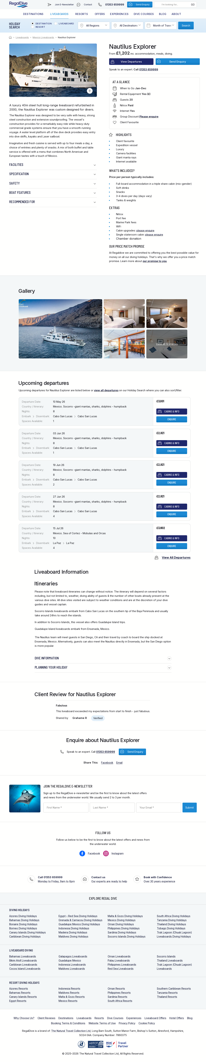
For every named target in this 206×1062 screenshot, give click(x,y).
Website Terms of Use (102, 1023)
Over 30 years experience (159, 879)
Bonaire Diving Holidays (23, 924)
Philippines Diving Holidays (124, 928)
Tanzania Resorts (167, 992)
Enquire (172, 419)
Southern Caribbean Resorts (174, 988)
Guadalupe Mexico (70, 960)
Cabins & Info (171, 411)
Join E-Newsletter (64, 4)
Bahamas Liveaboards (22, 956)
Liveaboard (66, 24)
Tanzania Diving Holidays (172, 920)
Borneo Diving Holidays (23, 928)
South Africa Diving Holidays (173, 915)
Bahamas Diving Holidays (24, 920)
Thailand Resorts (167, 996)
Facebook (94, 853)
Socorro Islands (166, 956)
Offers (100, 13)
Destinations (33, 13)
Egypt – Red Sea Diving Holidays (78, 915)
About (176, 13)
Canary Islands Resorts (23, 996)
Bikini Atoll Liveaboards (23, 960)
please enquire (145, 230)
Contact (88, 4)
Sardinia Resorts (117, 996)
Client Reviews (46, 1018)
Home (10, 37)
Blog (162, 13)
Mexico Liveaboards (43, 37)
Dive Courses (144, 13)
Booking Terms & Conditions (68, 1023)
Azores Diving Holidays (23, 915)
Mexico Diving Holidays (121, 920)
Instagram (118, 853)
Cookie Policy (147, 1023)
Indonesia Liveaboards (72, 964)
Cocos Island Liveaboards (24, 968)
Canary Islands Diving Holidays (27, 932)
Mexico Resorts (68, 1000)
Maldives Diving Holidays (73, 936)
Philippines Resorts (119, 992)
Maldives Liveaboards (72, 968)
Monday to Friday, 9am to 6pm (56, 879)
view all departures (106, 390)
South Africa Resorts (120, 1000)
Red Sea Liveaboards (121, 968)
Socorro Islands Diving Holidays (126, 936)
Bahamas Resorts (19, 992)
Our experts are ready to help (109, 879)
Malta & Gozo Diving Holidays (125, 915)
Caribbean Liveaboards (23, 964)
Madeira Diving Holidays (73, 932)
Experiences (119, 13)
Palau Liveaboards (119, 960)
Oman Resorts (116, 988)
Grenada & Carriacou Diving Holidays (80, 920)
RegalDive (18, 4)
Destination (44, 24)
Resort (40, 27)
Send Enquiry (143, 4)
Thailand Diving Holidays (171, 924)
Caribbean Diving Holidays (25, 936)
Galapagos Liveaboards (73, 956)
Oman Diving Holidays (121, 924)
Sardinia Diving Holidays (122, 932)
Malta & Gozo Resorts (72, 996)
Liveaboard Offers (155, 1018)
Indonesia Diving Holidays (74, 928)
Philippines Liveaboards (122, 964)
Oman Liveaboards (119, 956)
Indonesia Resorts (69, 988)
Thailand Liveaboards (170, 960)
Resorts (81, 13)
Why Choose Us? (24, 1018)
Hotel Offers (176, 1018)
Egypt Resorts (17, 1000)
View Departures (131, 61)
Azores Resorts (18, 988)
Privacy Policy (127, 1023)
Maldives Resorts (69, 992)
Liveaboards (59, 13)
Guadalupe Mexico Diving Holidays (79, 924)
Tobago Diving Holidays (171, 928)
